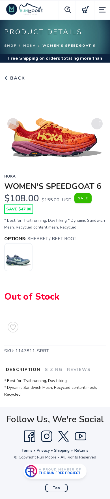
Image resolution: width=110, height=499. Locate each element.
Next (97, 124)
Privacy (43, 450)
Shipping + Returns (71, 450)
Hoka (29, 45)
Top (56, 488)
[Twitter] (63, 436)
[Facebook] (29, 436)
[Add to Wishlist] (13, 327)
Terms (27, 450)
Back (14, 78)
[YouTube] (80, 436)
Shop (10, 45)
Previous (13, 124)
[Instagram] (46, 436)
